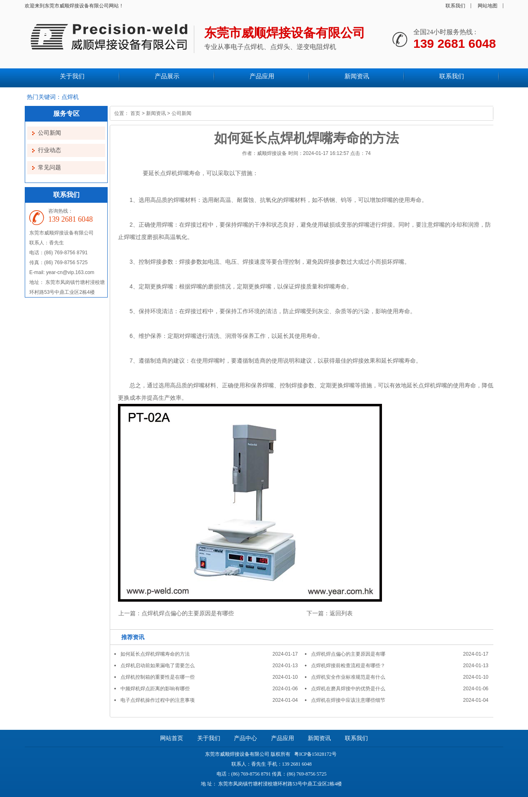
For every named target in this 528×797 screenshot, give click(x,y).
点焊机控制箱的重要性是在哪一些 (157, 677)
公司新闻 (49, 133)
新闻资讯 (156, 113)
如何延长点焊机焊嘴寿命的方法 (155, 654)
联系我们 (455, 6)
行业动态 (49, 150)
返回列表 (341, 613)
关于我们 (208, 738)
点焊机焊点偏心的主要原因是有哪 (348, 654)
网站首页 (171, 738)
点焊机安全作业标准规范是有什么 (348, 677)
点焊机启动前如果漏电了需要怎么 (157, 665)
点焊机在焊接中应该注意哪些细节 (348, 700)
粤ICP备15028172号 (315, 754)
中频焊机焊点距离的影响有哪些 (155, 689)
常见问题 (49, 167)
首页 (135, 113)
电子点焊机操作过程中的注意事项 (157, 700)
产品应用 (282, 738)
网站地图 (487, 6)
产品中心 (245, 738)
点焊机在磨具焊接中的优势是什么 (348, 689)
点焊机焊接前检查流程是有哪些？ (348, 665)
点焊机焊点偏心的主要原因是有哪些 (187, 613)
